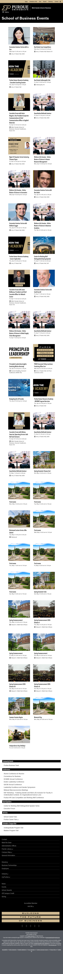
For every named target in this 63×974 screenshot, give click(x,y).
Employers (5, 868)
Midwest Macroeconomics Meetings (16, 790)
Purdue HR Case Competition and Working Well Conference (24, 797)
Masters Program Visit (11, 830)
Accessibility (4, 949)
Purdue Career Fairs (10, 819)
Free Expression (31, 949)
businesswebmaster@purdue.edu (53, 937)
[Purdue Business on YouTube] (39, 926)
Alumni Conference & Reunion (14, 774)
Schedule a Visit (33, 1)
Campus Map (6, 852)
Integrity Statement (22, 949)
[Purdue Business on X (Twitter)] (26, 926)
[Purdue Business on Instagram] (30, 926)
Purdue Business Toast (11, 765)
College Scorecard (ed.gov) (42, 949)
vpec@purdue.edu (52, 945)
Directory (50, 1)
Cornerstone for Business (12, 776)
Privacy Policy (53, 949)
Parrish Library (7, 849)
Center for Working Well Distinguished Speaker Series (21, 806)
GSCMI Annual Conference (13, 784)
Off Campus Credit (8, 893)
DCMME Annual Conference (13, 779)
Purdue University (31, 936)
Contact (56, 1)
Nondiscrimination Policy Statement (41, 943)
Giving (4, 896)
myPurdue (5, 877)
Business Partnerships (9, 865)
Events (4, 887)
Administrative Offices (9, 846)
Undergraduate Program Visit (13, 828)
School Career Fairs (10, 817)
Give (40, 1)
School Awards (7, 890)
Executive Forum (9, 808)
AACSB (30, 906)
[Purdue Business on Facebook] (22, 926)
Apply (26, 1)
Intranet (4, 874)
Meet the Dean (6, 842)
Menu (5, 12)
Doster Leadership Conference (14, 782)
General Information (8, 855)
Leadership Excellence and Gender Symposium (19, 787)
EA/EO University (12, 949)
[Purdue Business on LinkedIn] (35, 926)
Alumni (44, 1)
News (4, 884)
